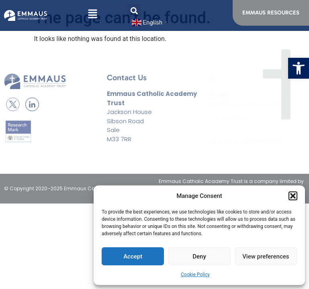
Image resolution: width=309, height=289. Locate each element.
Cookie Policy (195, 274)
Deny (199, 256)
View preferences (265, 256)
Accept (132, 256)
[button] (298, 68)
